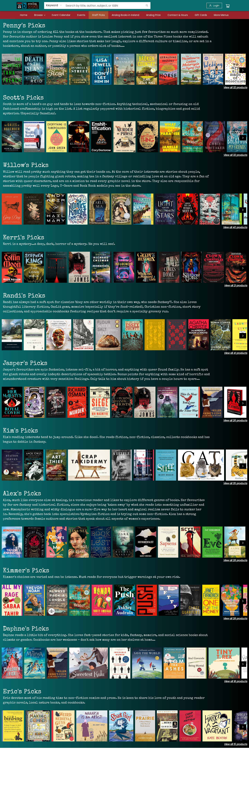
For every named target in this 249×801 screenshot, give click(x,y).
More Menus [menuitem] (221, 15)
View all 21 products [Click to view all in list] (235, 285)
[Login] (214, 5)
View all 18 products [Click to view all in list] (235, 681)
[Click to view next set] (242, 70)
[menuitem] (24, 15)
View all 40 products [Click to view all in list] (235, 227)
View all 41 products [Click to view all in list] (235, 353)
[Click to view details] (12, 69)
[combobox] (54, 5)
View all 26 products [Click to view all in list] (235, 420)
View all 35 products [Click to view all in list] (235, 483)
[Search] (147, 5)
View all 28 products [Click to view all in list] (235, 560)
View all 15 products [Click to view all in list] (235, 744)
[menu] (124, 15)
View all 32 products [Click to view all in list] (235, 87)
